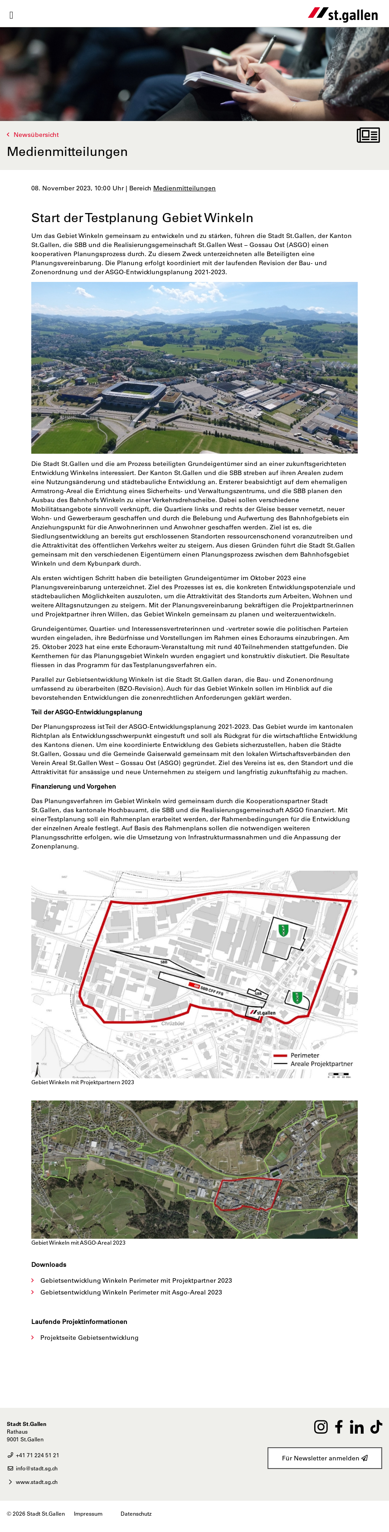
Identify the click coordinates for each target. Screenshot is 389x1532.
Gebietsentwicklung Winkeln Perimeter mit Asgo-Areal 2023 (131, 1292)
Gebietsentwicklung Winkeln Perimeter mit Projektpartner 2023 (136, 1280)
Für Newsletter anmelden (325, 1458)
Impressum (88, 1513)
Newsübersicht (36, 135)
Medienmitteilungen (184, 188)
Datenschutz (136, 1513)
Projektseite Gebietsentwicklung (89, 1337)
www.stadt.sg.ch (32, 1481)
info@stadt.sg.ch (32, 1468)
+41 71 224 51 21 (33, 1455)
